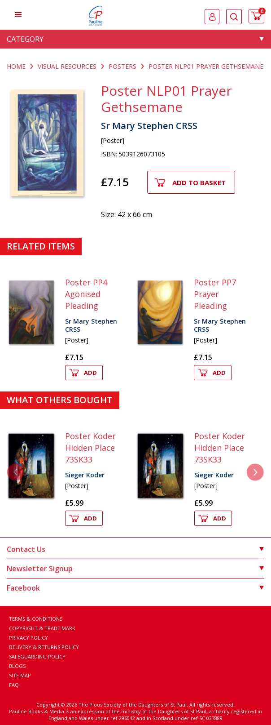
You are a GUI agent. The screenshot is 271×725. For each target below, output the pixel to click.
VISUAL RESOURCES (67, 66)
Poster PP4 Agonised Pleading (86, 294)
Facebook (135, 588)
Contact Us (135, 549)
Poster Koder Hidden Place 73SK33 (90, 448)
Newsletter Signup (135, 569)
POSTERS (122, 66)
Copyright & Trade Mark (42, 628)
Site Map (20, 675)
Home (16, 66)
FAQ (14, 684)
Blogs (17, 666)
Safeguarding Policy (37, 656)
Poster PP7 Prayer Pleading (215, 294)
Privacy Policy (28, 637)
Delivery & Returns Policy (44, 647)
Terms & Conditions (35, 618)
